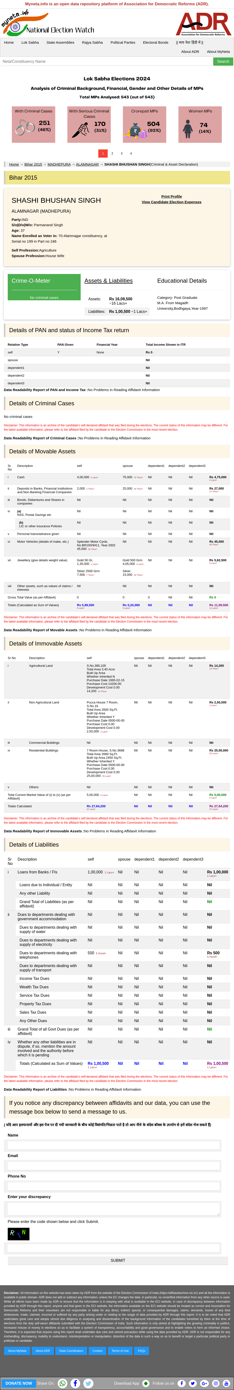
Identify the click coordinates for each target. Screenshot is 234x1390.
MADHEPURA (59, 164)
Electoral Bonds (155, 42)
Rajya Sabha (92, 42)
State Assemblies (60, 42)
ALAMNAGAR (87, 164)
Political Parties (123, 42)
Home (9, 42)
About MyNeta (218, 51)
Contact (97, 1351)
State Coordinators (71, 1351)
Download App (126, 1383)
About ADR (190, 51)
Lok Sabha (30, 42)
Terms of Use (120, 1351)
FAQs (141, 1351)
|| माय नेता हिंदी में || (189, 42)
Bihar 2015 (33, 164)
